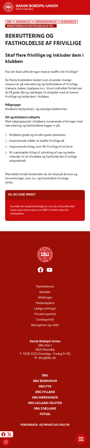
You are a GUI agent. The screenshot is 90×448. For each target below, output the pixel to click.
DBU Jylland (45, 392)
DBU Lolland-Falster (45, 403)
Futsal (45, 414)
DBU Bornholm (45, 381)
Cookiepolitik (45, 319)
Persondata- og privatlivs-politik (45, 425)
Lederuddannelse (46, 22)
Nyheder (45, 292)
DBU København (45, 397)
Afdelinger (45, 297)
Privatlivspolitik (45, 314)
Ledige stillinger (45, 308)
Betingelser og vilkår (45, 325)
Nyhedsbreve (45, 286)
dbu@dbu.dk (47, 358)
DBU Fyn (45, 386)
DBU (9, 22)
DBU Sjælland (45, 408)
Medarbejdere (45, 303)
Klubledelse (68, 22)
